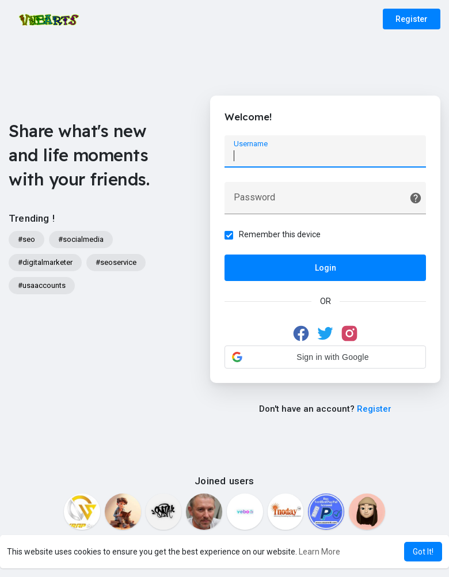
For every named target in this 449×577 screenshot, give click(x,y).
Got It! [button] (423, 551)
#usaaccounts (42, 285)
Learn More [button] (319, 551)
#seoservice (116, 262)
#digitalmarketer (45, 262)
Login (325, 267)
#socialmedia (81, 239)
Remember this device (280, 234)
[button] (325, 357)
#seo (26, 239)
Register (411, 19)
